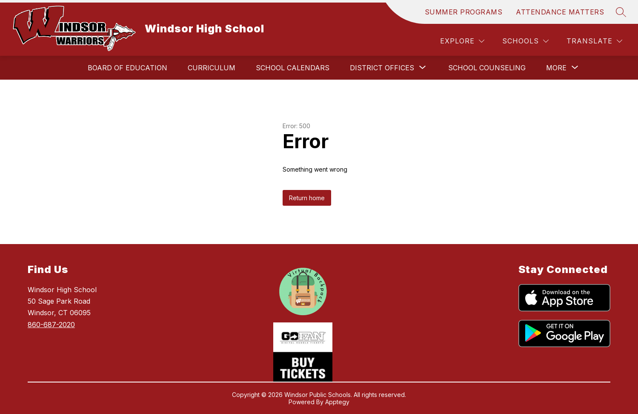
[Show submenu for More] (556, 68)
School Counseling (487, 67)
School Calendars (292, 67)
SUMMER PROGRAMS (464, 12)
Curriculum (211, 67)
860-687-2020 (51, 324)
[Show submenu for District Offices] (382, 68)
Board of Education (127, 67)
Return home (307, 197)
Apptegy (337, 401)
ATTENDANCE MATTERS (560, 12)
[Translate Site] (594, 41)
